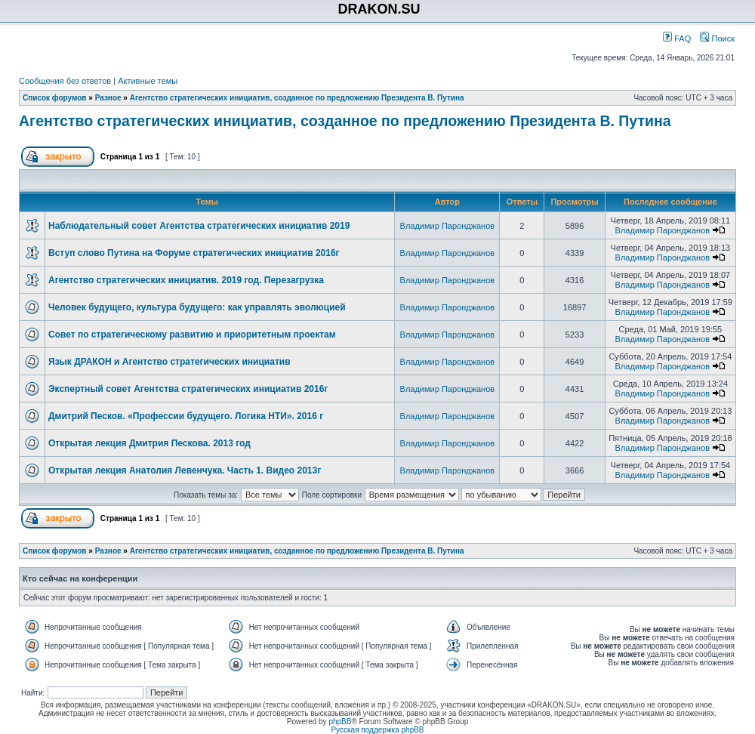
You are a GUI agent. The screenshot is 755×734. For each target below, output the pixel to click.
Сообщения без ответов (65, 80)
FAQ (677, 38)
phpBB (339, 721)
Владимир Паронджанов (447, 225)
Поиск (717, 38)
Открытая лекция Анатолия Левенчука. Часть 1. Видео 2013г (184, 470)
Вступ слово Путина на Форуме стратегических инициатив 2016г (194, 253)
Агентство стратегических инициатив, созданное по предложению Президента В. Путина (297, 98)
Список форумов (55, 98)
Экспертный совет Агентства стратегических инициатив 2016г (188, 389)
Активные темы (147, 80)
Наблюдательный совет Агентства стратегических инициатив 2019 (199, 226)
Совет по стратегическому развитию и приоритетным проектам (192, 334)
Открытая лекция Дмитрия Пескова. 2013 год (149, 443)
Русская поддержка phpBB (377, 730)
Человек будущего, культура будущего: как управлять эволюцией (197, 307)
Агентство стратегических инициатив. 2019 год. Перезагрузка (186, 280)
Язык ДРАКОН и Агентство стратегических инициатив (169, 361)
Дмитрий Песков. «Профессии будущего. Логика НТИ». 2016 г (185, 416)
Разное (108, 98)
